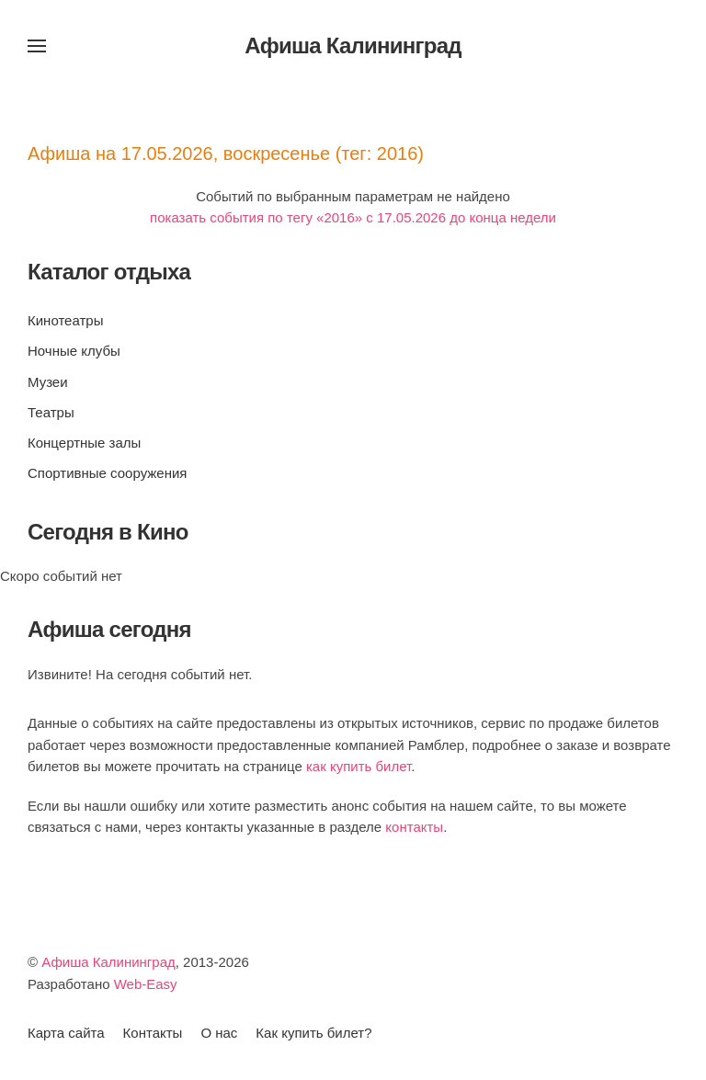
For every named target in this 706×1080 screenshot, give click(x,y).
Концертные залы (84, 442)
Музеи (48, 382)
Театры (51, 412)
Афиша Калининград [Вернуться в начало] (353, 45)
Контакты (153, 1032)
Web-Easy (145, 984)
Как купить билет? (313, 1032)
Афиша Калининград (108, 962)
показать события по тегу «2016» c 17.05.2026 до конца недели (353, 217)
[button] (37, 46)
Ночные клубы (74, 350)
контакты (414, 827)
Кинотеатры (65, 320)
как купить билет (358, 766)
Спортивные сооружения (107, 473)
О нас (218, 1032)
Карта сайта (66, 1032)
